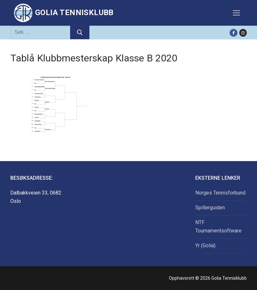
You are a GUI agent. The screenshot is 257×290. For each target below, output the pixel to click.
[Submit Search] (79, 32)
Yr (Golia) (205, 245)
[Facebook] (233, 32)
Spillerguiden (210, 207)
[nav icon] (236, 13)
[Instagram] (243, 32)
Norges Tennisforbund (220, 193)
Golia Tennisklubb (74, 12)
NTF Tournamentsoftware (218, 226)
